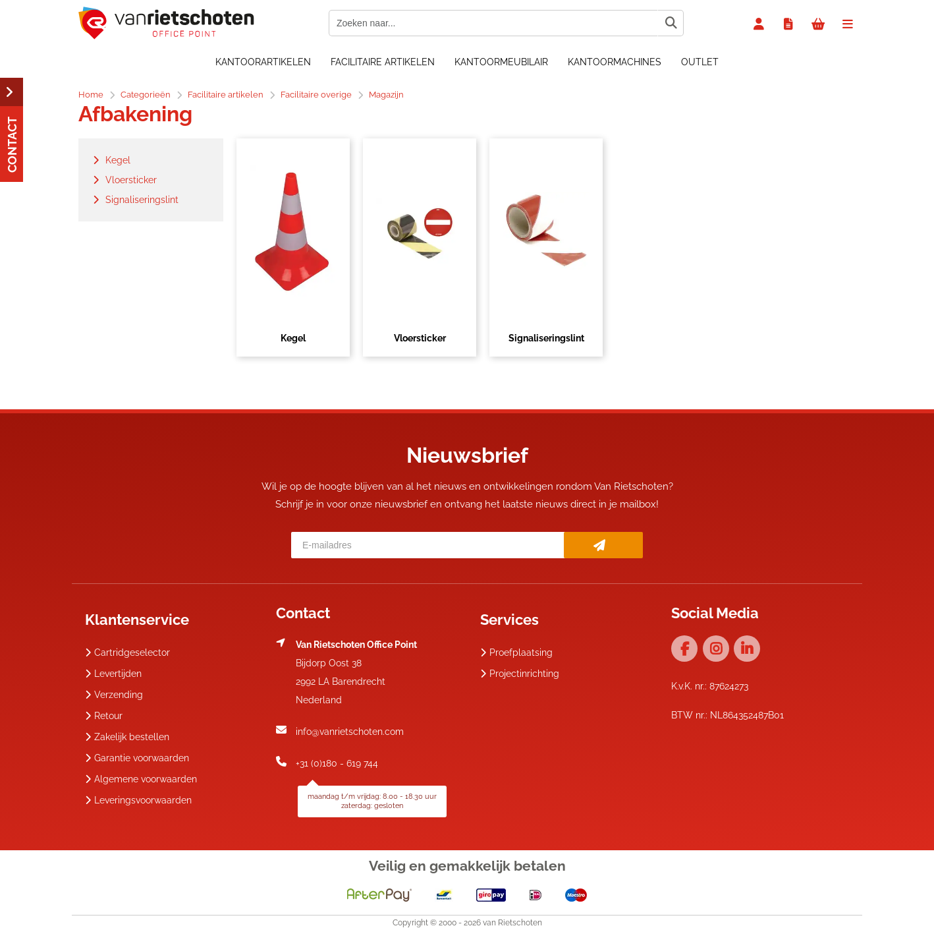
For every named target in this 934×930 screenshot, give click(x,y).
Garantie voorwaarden (137, 758)
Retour (104, 716)
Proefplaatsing (516, 652)
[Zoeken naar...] (670, 23)
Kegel (293, 338)
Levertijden (113, 673)
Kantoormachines (614, 62)
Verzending (114, 694)
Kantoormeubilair (501, 62)
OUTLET (700, 62)
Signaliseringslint (546, 338)
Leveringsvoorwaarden (138, 800)
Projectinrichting (519, 673)
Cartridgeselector (127, 652)
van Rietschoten (512, 922)
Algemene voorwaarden (141, 779)
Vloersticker (420, 338)
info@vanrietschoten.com (350, 731)
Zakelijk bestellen (127, 737)
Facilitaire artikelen (383, 62)
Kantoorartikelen (263, 62)
